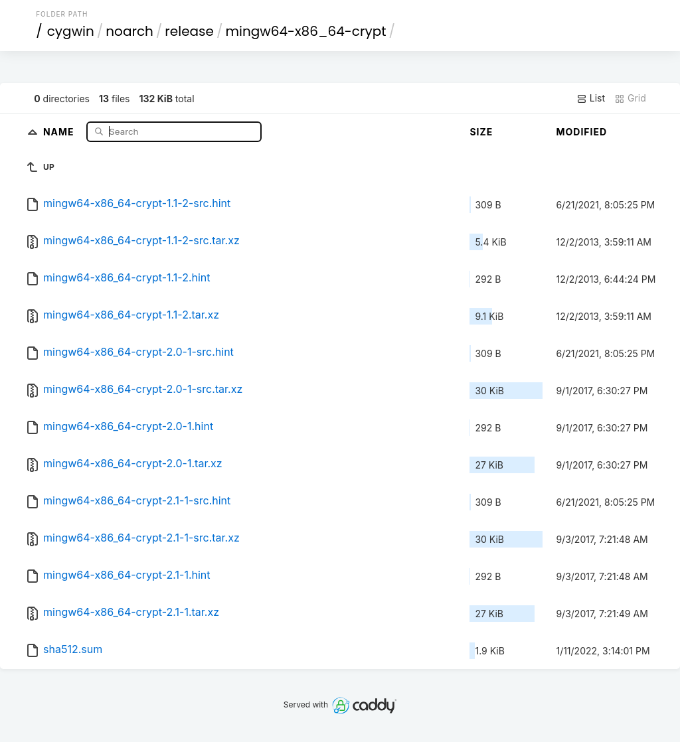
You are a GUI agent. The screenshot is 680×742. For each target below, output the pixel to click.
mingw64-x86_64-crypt (305, 31)
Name (60, 131)
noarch (129, 31)
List (590, 98)
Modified (581, 131)
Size (481, 131)
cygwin (70, 31)
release (189, 31)
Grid (630, 98)
